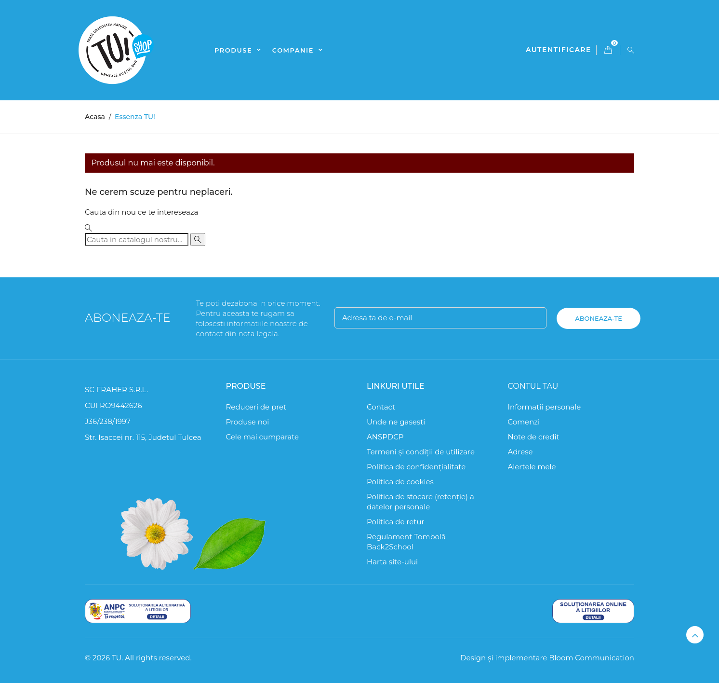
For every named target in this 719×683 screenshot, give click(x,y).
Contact (381, 406)
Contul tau (533, 386)
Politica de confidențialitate (416, 466)
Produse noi (247, 421)
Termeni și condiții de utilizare (421, 451)
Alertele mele (532, 466)
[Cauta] (136, 239)
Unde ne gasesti (396, 421)
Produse (234, 50)
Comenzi (524, 421)
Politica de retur (396, 521)
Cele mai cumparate (262, 436)
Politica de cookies (400, 481)
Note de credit (533, 436)
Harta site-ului (392, 561)
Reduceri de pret (256, 406)
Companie (294, 50)
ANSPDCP (385, 436)
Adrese (520, 451)
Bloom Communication (591, 657)
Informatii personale (544, 406)
